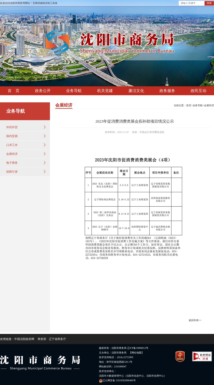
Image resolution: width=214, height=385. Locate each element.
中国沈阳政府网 (24, 339)
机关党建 (105, 90)
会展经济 (12, 153)
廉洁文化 (136, 90)
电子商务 (12, 162)
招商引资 (12, 171)
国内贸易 (12, 136)
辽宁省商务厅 (57, 339)
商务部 (42, 339)
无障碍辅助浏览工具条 (44, 3)
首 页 (13, 90)
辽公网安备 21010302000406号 (117, 380)
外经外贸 (12, 127)
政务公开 (43, 90)
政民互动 (198, 90)
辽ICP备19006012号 (138, 348)
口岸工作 (12, 144)
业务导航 (74, 90)
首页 (188, 105)
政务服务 (167, 90)
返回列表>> (195, 320)
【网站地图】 (136, 352)
